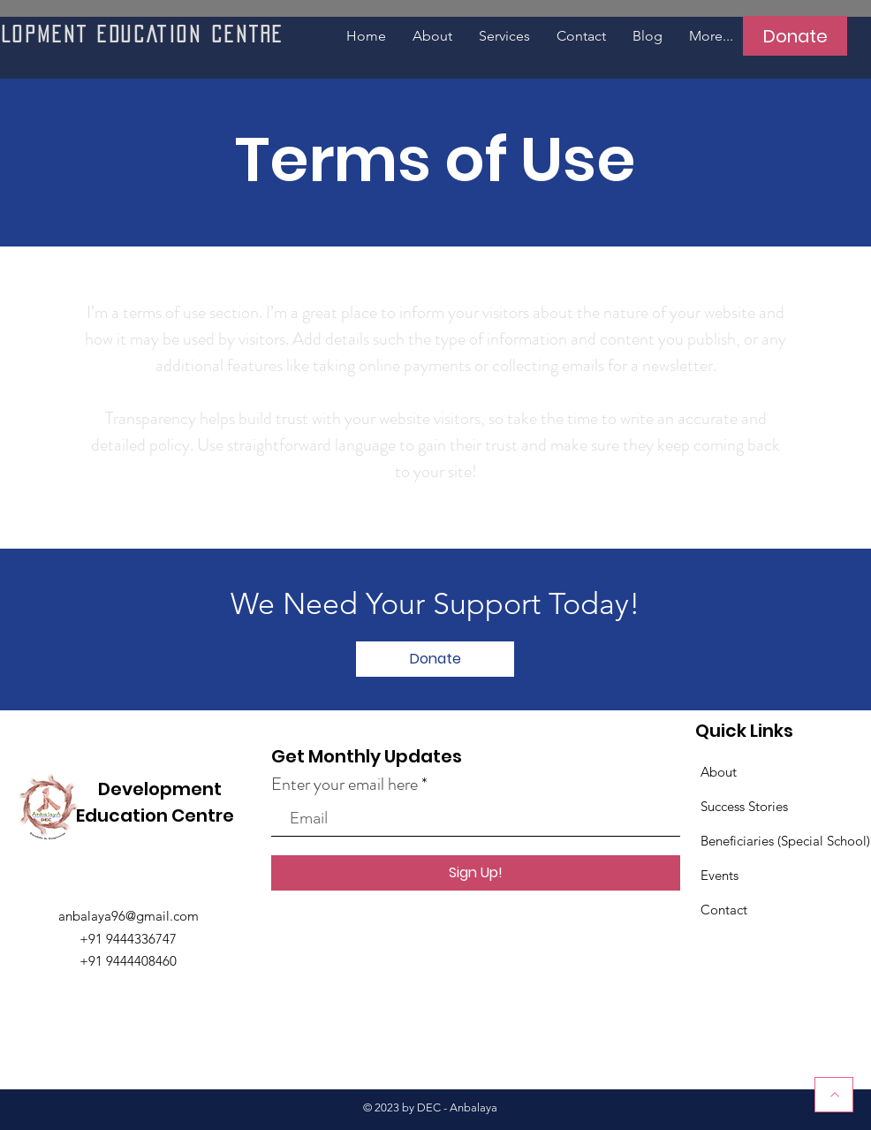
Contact (724, 909)
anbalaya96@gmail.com (128, 915)
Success (724, 806)
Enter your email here (344, 784)
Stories (768, 806)
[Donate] (795, 36)
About (719, 771)
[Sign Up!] (475, 873)
